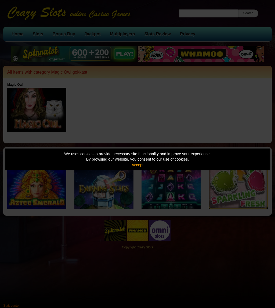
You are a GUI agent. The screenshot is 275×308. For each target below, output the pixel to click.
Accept (137, 165)
